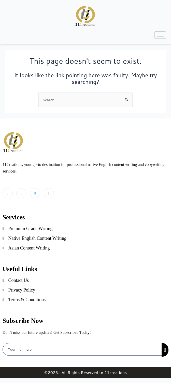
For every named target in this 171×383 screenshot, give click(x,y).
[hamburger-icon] (160, 35)
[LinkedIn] (35, 193)
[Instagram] (49, 193)
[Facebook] (8, 193)
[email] (82, 349)
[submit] (165, 350)
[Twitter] (21, 193)
